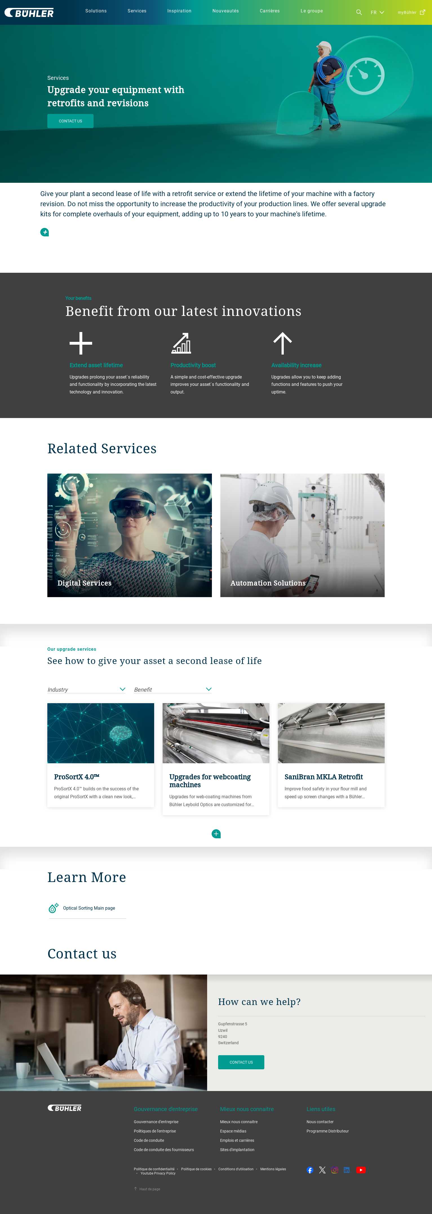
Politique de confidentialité (154, 1169)
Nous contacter (320, 1121)
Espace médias (233, 1131)
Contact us (70, 121)
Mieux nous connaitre (239, 1121)
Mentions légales (273, 1169)
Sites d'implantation (237, 1149)
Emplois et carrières (237, 1140)
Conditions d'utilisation (236, 1169)
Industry (86, 689)
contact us (241, 1062)
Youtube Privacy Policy (158, 1173)
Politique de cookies (196, 1169)
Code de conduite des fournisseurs (164, 1149)
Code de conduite (149, 1140)
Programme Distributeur (328, 1131)
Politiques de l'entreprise (155, 1131)
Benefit (173, 689)
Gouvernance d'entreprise (156, 1121)
